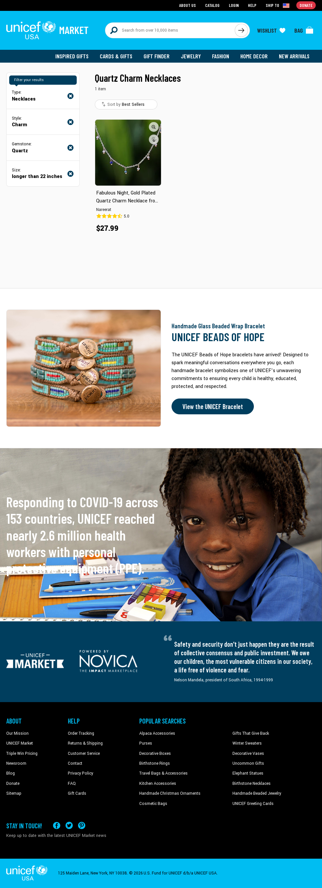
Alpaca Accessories (157, 733)
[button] (154, 127)
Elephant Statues (247, 773)
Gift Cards (77, 793)
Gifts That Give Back (250, 733)
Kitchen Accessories (157, 783)
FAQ (72, 783)
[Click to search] (241, 30)
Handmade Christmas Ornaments (170, 793)
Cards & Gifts (116, 56)
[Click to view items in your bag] (303, 30)
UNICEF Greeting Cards (253, 804)
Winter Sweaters (247, 743)
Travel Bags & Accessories (163, 773)
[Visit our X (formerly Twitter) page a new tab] (69, 825)
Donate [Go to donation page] (306, 5)
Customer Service (84, 753)
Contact (75, 763)
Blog (10, 773)
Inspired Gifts (72, 56)
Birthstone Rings (154, 763)
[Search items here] (170, 30)
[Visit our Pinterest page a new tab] (82, 825)
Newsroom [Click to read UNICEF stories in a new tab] (16, 763)
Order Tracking (81, 733)
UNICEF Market (19, 743)
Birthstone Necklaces (251, 783)
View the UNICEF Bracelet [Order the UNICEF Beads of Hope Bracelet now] (212, 406)
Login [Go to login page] (234, 5)
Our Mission (17, 733)
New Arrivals (294, 56)
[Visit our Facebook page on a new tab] (57, 825)
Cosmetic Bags (153, 804)
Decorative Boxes (155, 753)
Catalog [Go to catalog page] (212, 5)
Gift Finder (157, 56)
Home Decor (254, 56)
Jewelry (191, 56)
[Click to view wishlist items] (271, 30)
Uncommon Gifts (248, 763)
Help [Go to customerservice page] (252, 5)
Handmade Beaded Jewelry (256, 793)
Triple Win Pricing (22, 753)
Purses (145, 743)
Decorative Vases (248, 753)
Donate (12, 783)
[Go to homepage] (47, 30)
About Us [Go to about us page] (187, 5)
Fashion (220, 56)
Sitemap (13, 793)
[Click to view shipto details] (278, 5)
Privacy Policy (80, 773)
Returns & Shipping (85, 743)
